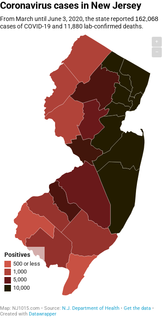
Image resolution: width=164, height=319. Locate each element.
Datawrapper (42, 314)
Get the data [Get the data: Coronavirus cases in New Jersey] (137, 308)
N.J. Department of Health (90, 308)
